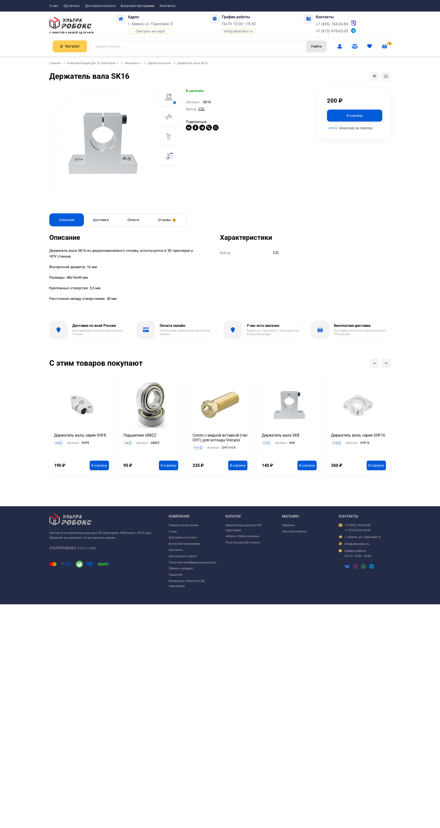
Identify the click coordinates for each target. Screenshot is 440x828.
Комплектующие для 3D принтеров (91, 63)
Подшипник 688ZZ (140, 435)
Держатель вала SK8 (280, 435)
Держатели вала (159, 63)
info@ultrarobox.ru (238, 31)
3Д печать (71, 6)
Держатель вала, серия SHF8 (80, 435)
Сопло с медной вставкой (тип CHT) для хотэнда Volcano (220, 437)
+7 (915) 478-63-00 (332, 31)
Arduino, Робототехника (242, 536)
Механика (131, 63)
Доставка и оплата (100, 6)
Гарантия (175, 574)
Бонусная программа (137, 6)
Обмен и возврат (181, 568)
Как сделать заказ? (183, 556)
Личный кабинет (294, 531)
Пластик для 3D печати (243, 542)
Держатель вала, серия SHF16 (358, 435)
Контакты (168, 6)
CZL (201, 109)
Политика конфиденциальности (193, 562)
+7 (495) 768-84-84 (332, 24)
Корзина (288, 525)
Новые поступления (183, 525)
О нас (54, 6)
